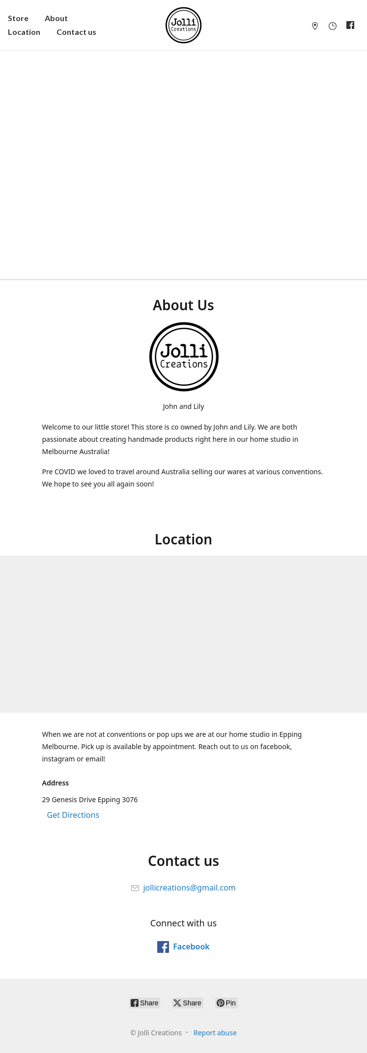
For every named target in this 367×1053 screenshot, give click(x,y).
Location (24, 31)
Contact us (76, 31)
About (56, 18)
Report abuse (215, 1032)
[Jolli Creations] (183, 25)
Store (18, 18)
